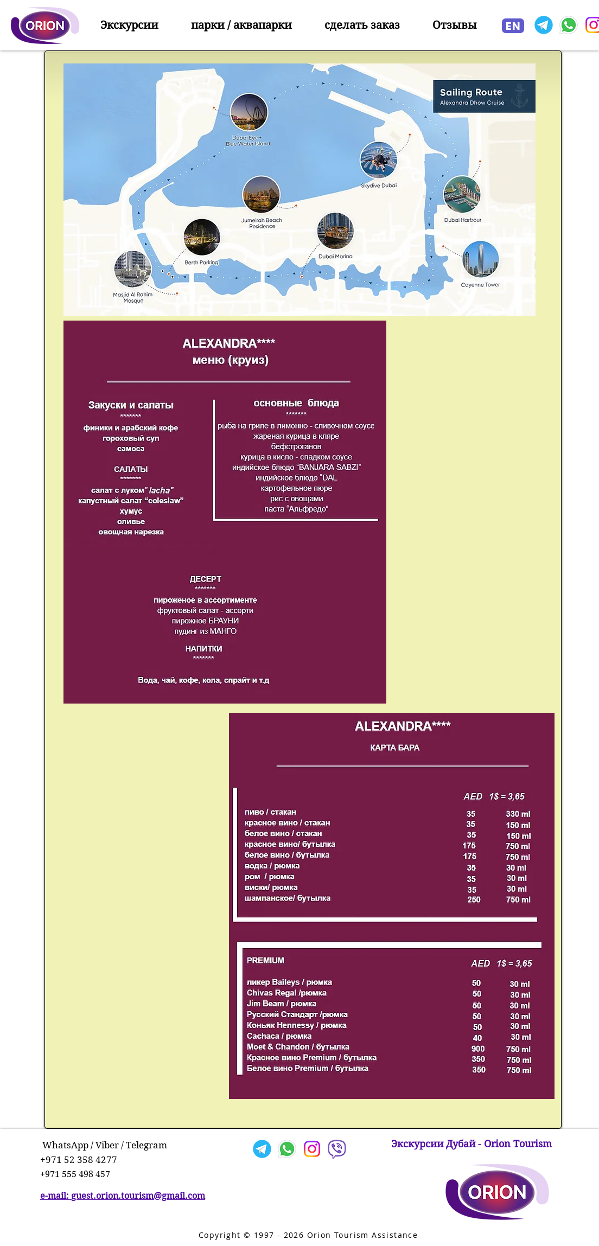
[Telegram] (544, 25)
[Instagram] (312, 1149)
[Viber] (337, 1149)
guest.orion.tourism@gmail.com (138, 1196)
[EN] (513, 25)
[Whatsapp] (568, 25)
